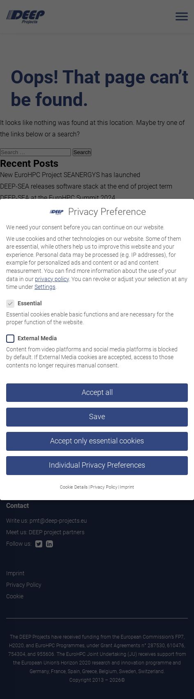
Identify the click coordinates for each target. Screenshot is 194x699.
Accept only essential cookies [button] (97, 436)
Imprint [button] (127, 482)
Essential (26, 298)
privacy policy (52, 273)
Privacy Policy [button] (103, 482)
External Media (34, 333)
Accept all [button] (97, 387)
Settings (44, 282)
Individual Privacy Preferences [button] (97, 460)
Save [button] (97, 412)
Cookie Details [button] (74, 482)
